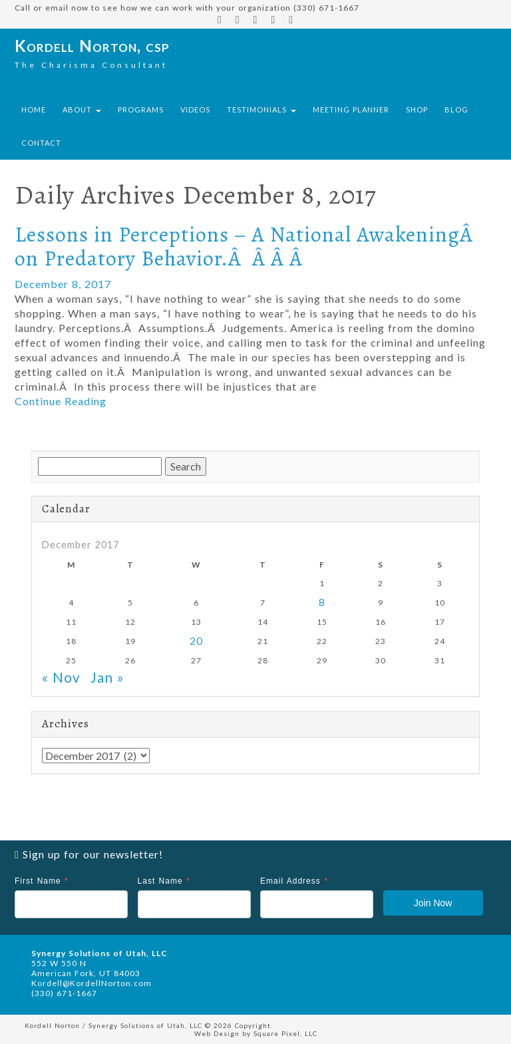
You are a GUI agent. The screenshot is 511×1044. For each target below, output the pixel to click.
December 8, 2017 (63, 283)
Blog (456, 109)
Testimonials (261, 109)
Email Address (294, 881)
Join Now (433, 903)
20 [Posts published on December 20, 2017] (196, 641)
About (82, 109)
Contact (41, 142)
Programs (141, 109)
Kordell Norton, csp (92, 45)
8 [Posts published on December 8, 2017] (322, 602)
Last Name (164, 881)
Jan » (107, 677)
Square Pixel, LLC (285, 1033)
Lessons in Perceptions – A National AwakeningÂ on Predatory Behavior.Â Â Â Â (246, 246)
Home (33, 109)
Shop (417, 109)
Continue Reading (60, 401)
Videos (195, 109)
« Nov (61, 677)
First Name (42, 881)
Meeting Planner (351, 109)
